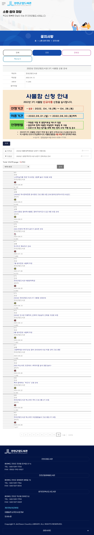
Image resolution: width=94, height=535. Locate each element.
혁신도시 (17, 59)
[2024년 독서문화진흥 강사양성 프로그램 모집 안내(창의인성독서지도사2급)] (42, 194)
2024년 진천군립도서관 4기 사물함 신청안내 (30, 298)
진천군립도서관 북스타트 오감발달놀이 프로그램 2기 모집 (35, 417)
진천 (47, 52)
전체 (17, 52)
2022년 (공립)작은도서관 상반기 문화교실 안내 (33, 156)
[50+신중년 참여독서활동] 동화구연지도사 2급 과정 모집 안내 (36, 212)
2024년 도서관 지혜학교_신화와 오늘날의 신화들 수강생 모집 (36, 315)
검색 (60, 166)
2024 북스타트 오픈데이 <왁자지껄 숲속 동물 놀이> (32, 365)
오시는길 (8, 516)
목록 (6, 143)
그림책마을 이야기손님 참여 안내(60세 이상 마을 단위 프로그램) (37, 350)
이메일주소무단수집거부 (14, 512)
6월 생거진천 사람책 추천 (23, 332)
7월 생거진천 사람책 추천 (23, 263)
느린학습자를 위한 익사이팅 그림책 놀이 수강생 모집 (33, 177)
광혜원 (76, 52)
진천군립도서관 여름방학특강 (24, 281)
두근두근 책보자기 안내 (22, 246)
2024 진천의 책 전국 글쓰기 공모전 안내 (28, 229)
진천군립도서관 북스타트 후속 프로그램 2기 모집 (31, 400)
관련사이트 (47, 530)
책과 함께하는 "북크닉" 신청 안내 (26, 383)
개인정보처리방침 (11, 508)
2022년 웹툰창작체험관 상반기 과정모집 (31, 151)
